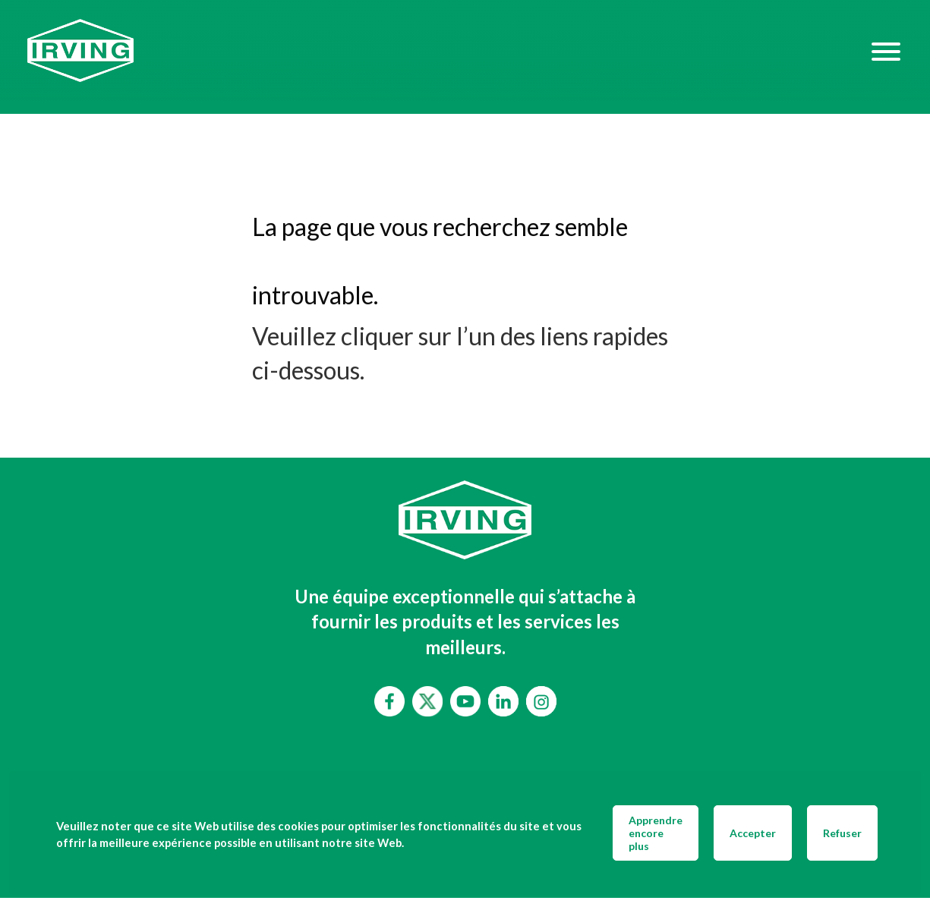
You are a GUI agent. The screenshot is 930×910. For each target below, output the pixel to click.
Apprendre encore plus (656, 833)
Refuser (842, 833)
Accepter (753, 833)
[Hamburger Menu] (886, 51)
